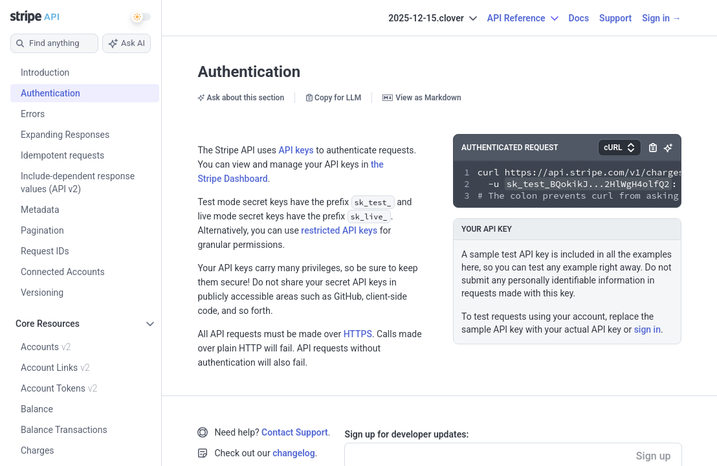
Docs (579, 18)
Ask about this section (240, 97)
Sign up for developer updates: (407, 434)
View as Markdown (421, 98)
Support (615, 18)
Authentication (248, 72)
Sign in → (661, 18)
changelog (293, 453)
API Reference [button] (522, 18)
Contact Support (294, 432)
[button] (619, 147)
